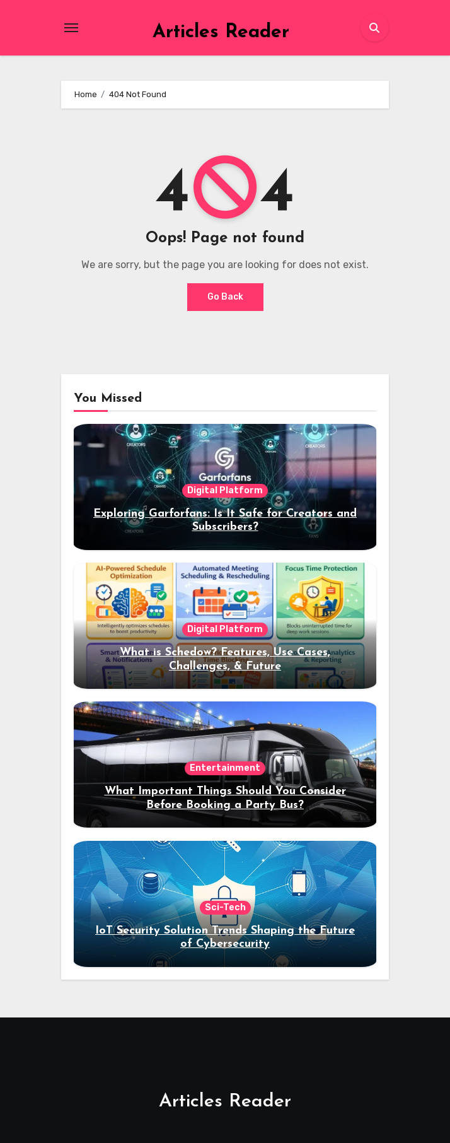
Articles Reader (221, 32)
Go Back (225, 296)
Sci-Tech (225, 907)
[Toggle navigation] (71, 27)
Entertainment (225, 768)
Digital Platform (225, 490)
